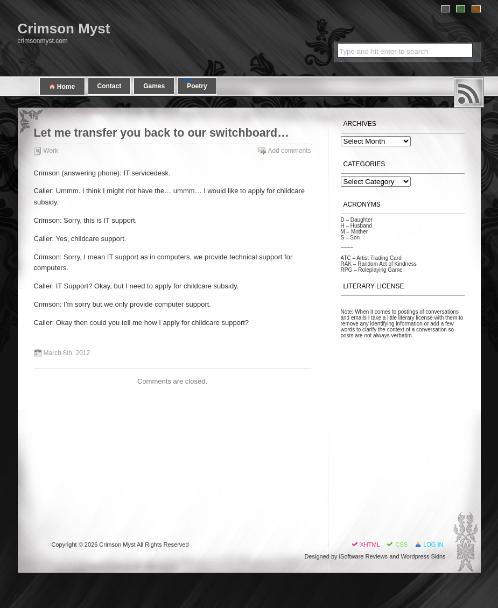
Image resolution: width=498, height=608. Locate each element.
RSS (469, 92)
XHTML (370, 544)
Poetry (197, 86)
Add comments (289, 150)
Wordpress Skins (423, 556)
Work (51, 150)
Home (62, 86)
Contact (109, 86)
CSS (401, 544)
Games (154, 86)
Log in (433, 544)
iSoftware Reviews (363, 556)
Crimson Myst (64, 28)
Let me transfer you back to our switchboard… (161, 132)
